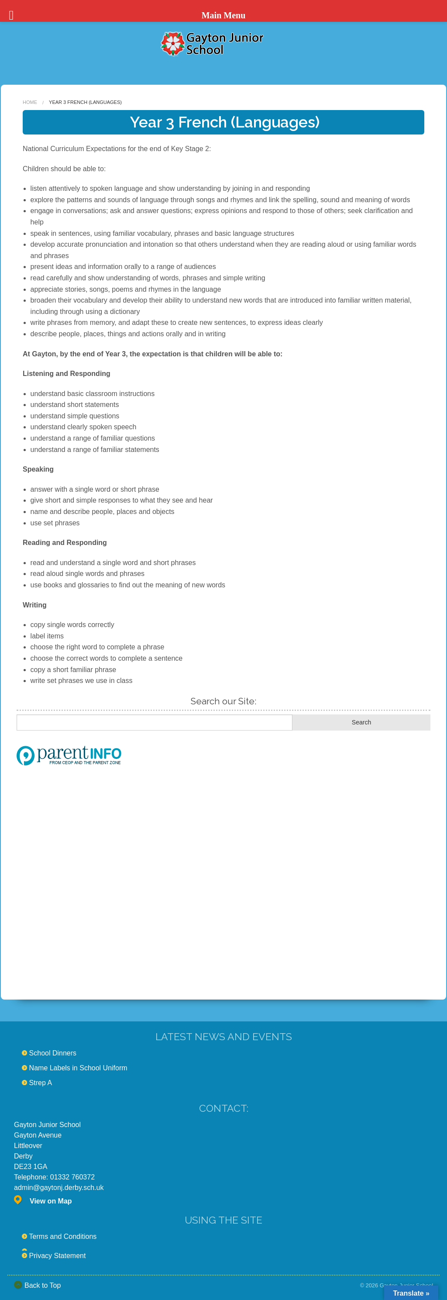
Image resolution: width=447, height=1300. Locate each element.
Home (30, 102)
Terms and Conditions (63, 1236)
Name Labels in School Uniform (78, 1068)
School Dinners (53, 1053)
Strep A (40, 1082)
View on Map (51, 1201)
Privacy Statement (57, 1255)
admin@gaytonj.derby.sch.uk (58, 1187)
